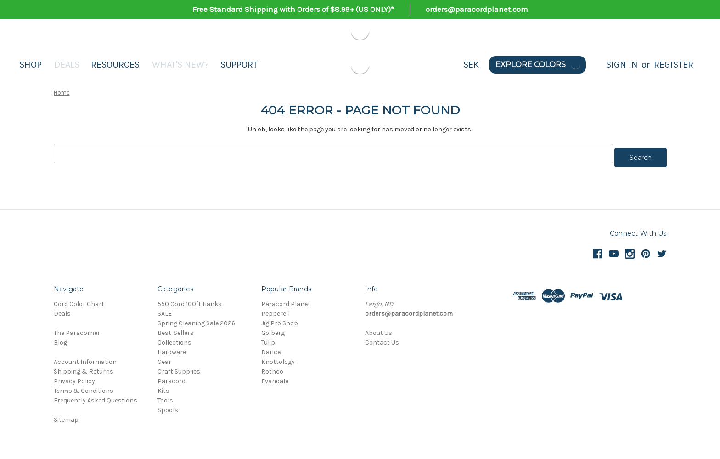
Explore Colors (538, 64)
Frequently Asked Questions (95, 396)
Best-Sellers (176, 329)
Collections (174, 338)
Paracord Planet (285, 300)
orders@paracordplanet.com (477, 9)
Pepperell (275, 309)
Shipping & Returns (83, 367)
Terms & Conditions (83, 387)
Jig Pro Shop (279, 319)
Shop (30, 64)
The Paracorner (77, 329)
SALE (165, 309)
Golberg (273, 329)
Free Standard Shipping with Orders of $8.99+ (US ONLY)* (293, 9)
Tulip (268, 338)
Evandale (274, 377)
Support (239, 64)
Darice (271, 348)
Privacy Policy (74, 377)
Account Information (85, 358)
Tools (165, 396)
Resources (115, 64)
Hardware (172, 348)
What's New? (180, 64)
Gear (164, 358)
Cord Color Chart (79, 300)
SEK (471, 64)
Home (62, 92)
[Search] (596, 64)
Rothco (272, 367)
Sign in (622, 64)
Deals (66, 64)
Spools (168, 406)
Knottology (278, 358)
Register (673, 64)
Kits (163, 387)
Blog (60, 338)
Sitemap (66, 415)
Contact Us (382, 338)
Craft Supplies (179, 367)
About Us (378, 329)
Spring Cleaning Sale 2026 (196, 319)
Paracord (172, 377)
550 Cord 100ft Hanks (190, 300)
